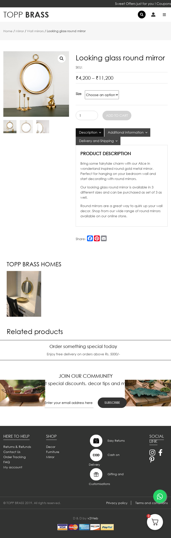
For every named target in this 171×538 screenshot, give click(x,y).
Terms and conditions (151, 503)
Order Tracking (14, 457)
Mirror (20, 31)
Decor (50, 447)
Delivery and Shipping (96, 140)
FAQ (6, 462)
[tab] (90, 132)
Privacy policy (117, 503)
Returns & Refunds (17, 447)
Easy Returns (107, 441)
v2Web (93, 518)
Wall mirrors (35, 31)
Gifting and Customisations (106, 476)
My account (12, 467)
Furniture (52, 452)
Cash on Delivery (104, 457)
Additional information (126, 132)
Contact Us (11, 452)
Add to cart (117, 115)
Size (78, 93)
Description (88, 132)
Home (7, 31)
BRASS (26, 15)
